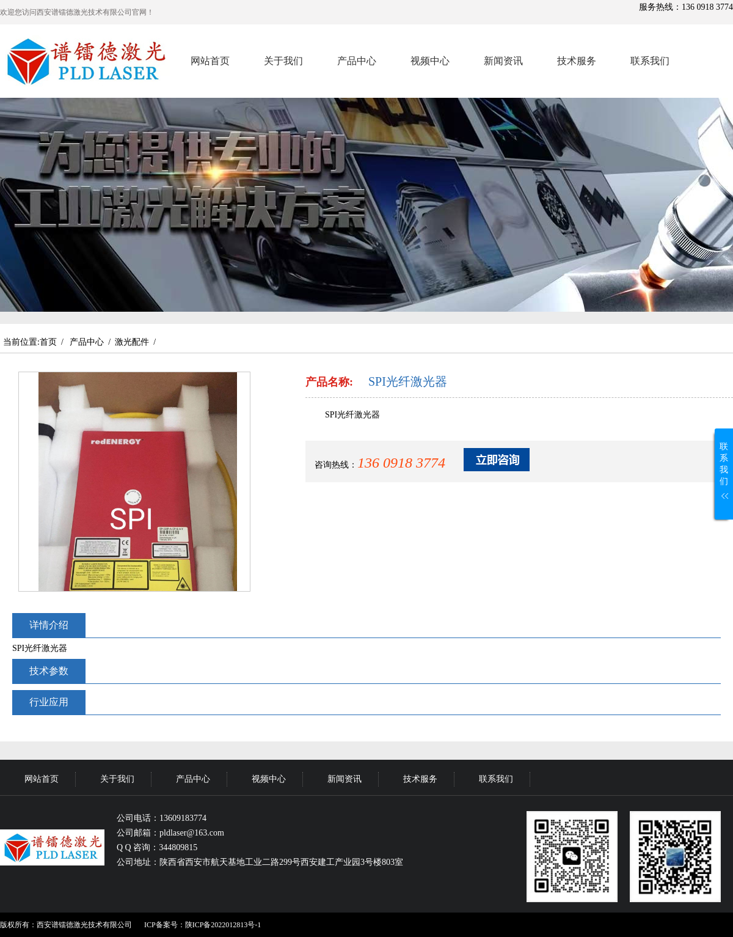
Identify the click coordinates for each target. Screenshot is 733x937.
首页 (48, 342)
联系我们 (649, 61)
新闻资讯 (503, 61)
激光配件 (132, 342)
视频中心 (430, 61)
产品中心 (356, 61)
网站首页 (210, 61)
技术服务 (576, 61)
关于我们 (283, 61)
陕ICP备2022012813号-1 (223, 924)
